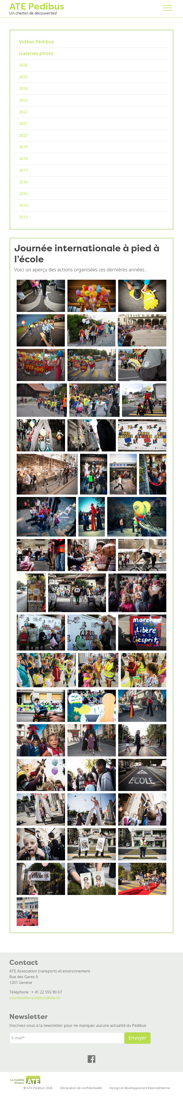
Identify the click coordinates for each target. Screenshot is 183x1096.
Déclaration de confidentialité (81, 1088)
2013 (23, 217)
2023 (23, 100)
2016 (23, 182)
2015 (23, 193)
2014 (23, 205)
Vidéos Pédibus (36, 41)
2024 (23, 88)
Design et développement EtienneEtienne (140, 1088)
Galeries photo (36, 53)
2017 (23, 170)
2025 (23, 77)
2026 (23, 65)
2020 (23, 135)
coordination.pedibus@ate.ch (34, 998)
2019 (23, 147)
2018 (23, 158)
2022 (23, 112)
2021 (23, 123)
